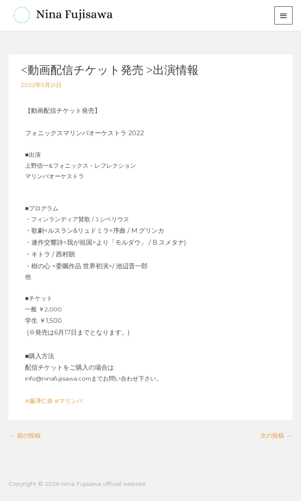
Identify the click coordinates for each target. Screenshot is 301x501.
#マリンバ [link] (69, 401)
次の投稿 (276, 435)
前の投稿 (25, 435)
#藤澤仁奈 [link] (39, 401)
